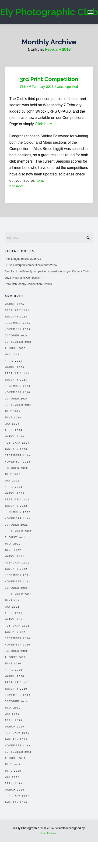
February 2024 (17, 443)
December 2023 (17, 455)
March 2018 (14, 790)
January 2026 (16, 317)
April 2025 (13, 361)
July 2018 (13, 765)
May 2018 (12, 777)
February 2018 (17, 796)
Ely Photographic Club (49, 11)
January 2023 (16, 506)
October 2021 (16, 588)
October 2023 (16, 468)
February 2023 (17, 500)
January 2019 (16, 739)
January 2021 (16, 632)
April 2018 (13, 783)
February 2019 (17, 733)
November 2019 (17, 695)
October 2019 (16, 701)
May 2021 (12, 607)
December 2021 (17, 575)
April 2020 (13, 670)
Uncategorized (67, 87)
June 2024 (13, 418)
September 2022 (18, 531)
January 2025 (16, 380)
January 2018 (16, 802)
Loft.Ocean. (49, 833)
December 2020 (17, 638)
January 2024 (16, 449)
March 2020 (14, 676)
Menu (90, 12)
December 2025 (17, 323)
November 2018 (17, 746)
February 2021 (17, 626)
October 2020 (16, 651)
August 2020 (15, 657)
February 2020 (17, 683)
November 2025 (17, 329)
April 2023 (13, 487)
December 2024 (17, 386)
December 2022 (17, 512)
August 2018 (15, 758)
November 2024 (17, 392)
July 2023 (13, 474)
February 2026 (17, 310)
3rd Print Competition (49, 79)
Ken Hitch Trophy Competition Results (28, 284)
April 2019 (13, 720)
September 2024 (18, 405)
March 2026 (14, 304)
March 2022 (14, 556)
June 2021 (13, 601)
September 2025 (18, 342)
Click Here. (44, 124)
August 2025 (15, 348)
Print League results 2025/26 (23, 258)
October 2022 (16, 525)
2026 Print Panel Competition (23, 277)
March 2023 (14, 493)
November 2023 (17, 462)
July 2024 (13, 411)
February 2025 (17, 373)
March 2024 (14, 437)
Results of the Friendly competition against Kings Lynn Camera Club (46, 271)
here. (40, 180)
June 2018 (13, 771)
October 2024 (16, 399)
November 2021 (17, 582)
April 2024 (13, 430)
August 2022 (15, 537)
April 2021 (13, 613)
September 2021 (18, 594)
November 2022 (17, 519)
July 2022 (13, 544)
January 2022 (16, 569)
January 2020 (16, 689)
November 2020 (17, 645)
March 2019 (14, 727)
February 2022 (17, 563)
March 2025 (14, 367)
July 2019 (13, 708)
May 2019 (12, 714)
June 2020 (13, 664)
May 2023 (12, 481)
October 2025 (16, 336)
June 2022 (13, 550)
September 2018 (18, 752)
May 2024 (12, 424)
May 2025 (12, 355)
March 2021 (14, 619)
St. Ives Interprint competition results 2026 (31, 265)
